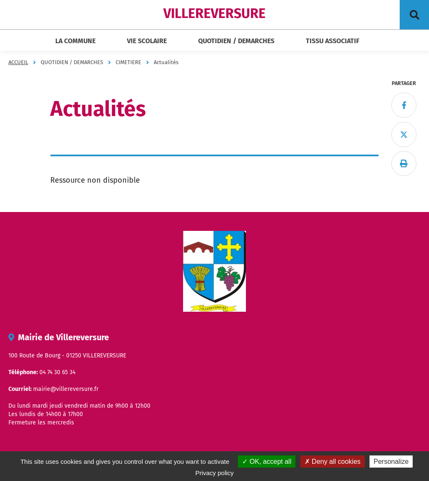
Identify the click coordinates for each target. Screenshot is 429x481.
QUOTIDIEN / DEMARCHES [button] (236, 41)
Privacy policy (214, 472)
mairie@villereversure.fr (65, 389)
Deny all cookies (333, 461)
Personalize (391, 461)
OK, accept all (266, 461)
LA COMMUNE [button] (75, 41)
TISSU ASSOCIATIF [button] (332, 41)
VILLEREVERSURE (214, 13)
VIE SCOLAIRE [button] (147, 41)
